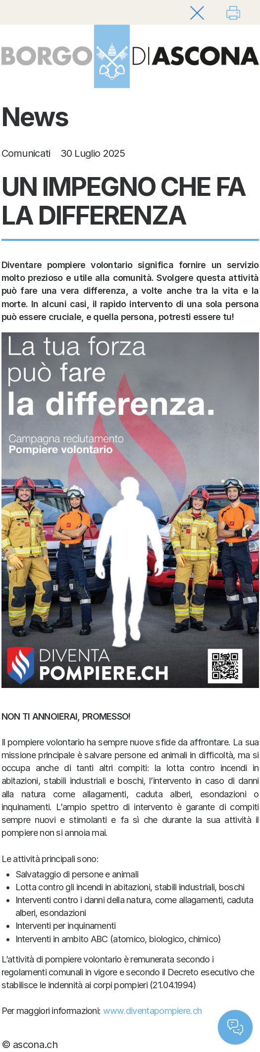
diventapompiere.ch (164, 1011)
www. (114, 1011)
